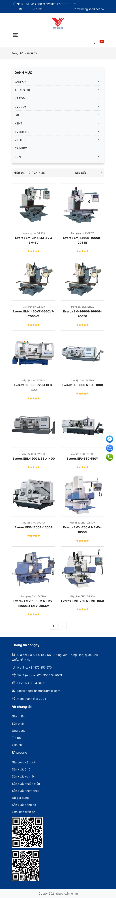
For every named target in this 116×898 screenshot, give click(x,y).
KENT (18, 123)
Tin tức (17, 737)
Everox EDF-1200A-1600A (34, 527)
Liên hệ (17, 744)
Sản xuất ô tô (21, 769)
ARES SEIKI (22, 90)
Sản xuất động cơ (24, 805)
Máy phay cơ (29, 233)
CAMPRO (21, 148)
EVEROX (21, 107)
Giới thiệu (18, 716)
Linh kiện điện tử (23, 812)
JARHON (21, 82)
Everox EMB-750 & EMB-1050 (82, 601)
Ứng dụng (18, 730)
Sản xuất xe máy (23, 776)
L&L (17, 115)
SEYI (18, 157)
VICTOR (20, 140)
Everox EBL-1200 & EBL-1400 (34, 458)
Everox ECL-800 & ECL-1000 (82, 385)
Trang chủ (17, 53)
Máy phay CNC (78, 522)
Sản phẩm (18, 723)
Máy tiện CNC (29, 380)
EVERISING (22, 131)
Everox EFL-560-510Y (82, 458)
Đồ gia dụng (20, 798)
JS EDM (20, 98)
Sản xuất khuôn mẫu (26, 783)
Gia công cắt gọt (23, 762)
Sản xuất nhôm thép (25, 790)
